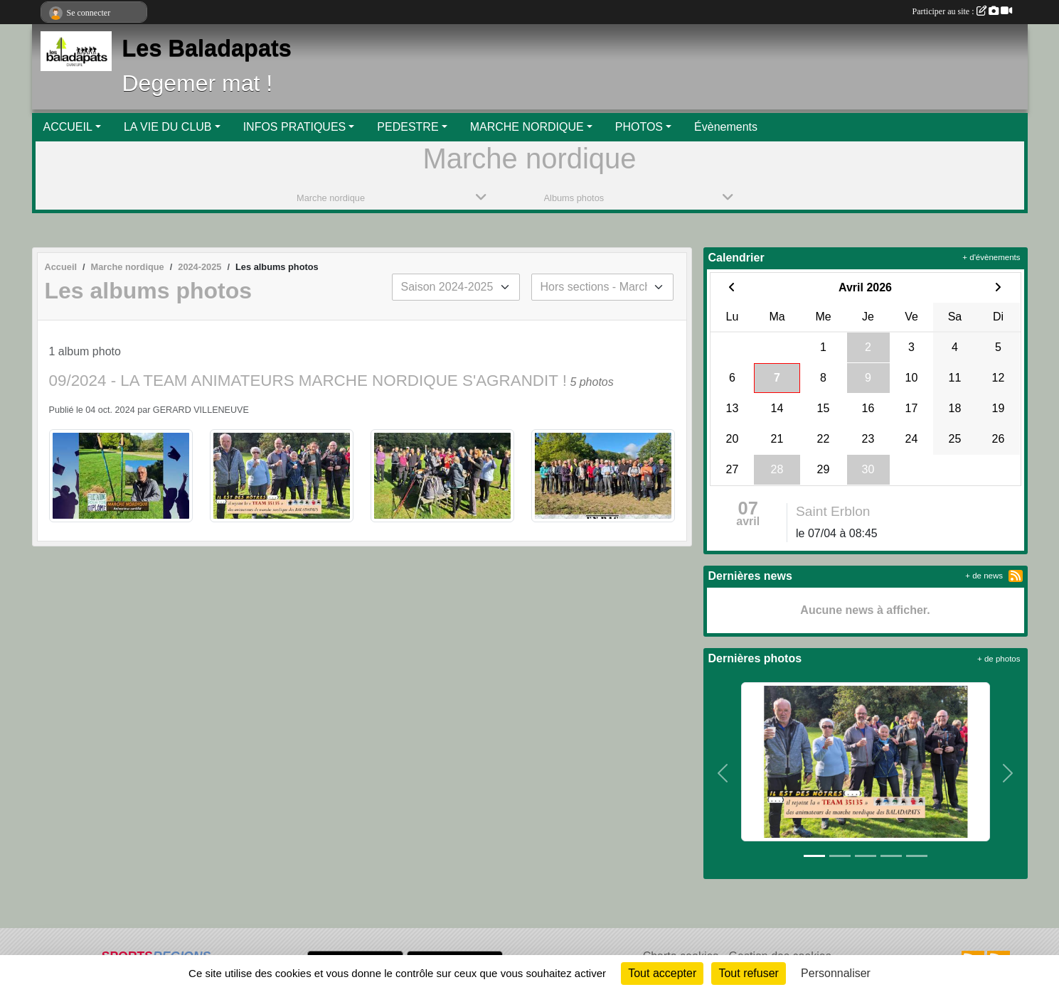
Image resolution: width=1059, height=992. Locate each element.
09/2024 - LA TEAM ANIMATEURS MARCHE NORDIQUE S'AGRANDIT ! (308, 380)
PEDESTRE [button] (407, 127)
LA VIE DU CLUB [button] (168, 127)
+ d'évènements (991, 257)
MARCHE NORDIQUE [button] (527, 127)
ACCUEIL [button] (67, 127)
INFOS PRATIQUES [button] (294, 127)
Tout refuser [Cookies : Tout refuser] (748, 973)
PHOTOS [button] (639, 127)
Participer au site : (962, 11)
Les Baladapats (207, 48)
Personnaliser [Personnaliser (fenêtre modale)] (836, 973)
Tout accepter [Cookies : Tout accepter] (662, 973)
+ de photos (998, 658)
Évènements (725, 127)
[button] (723, 773)
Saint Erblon (833, 511)
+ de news (984, 575)
